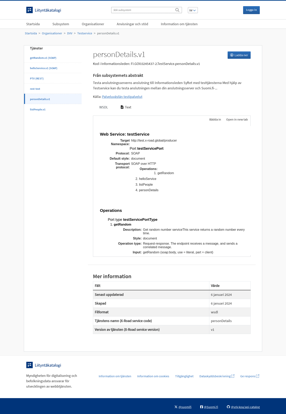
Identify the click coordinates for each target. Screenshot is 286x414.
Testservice (84, 33)
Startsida (33, 24)
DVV (69, 33)
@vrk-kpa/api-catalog (243, 407)
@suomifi (182, 407)
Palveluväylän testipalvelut (122, 96)
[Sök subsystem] (146, 10)
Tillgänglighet (184, 376)
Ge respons (249, 376)
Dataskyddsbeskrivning (216, 376)
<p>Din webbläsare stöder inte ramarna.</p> (172, 190)
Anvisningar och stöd (132, 24)
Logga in (251, 10)
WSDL (103, 107)
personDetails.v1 (108, 33)
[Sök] (177, 9)
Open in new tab (237, 119)
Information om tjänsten (179, 24)
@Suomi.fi (209, 407)
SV (192, 10)
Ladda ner (239, 55)
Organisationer (93, 24)
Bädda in (215, 119)
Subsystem (60, 24)
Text (126, 107)
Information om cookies (153, 376)
